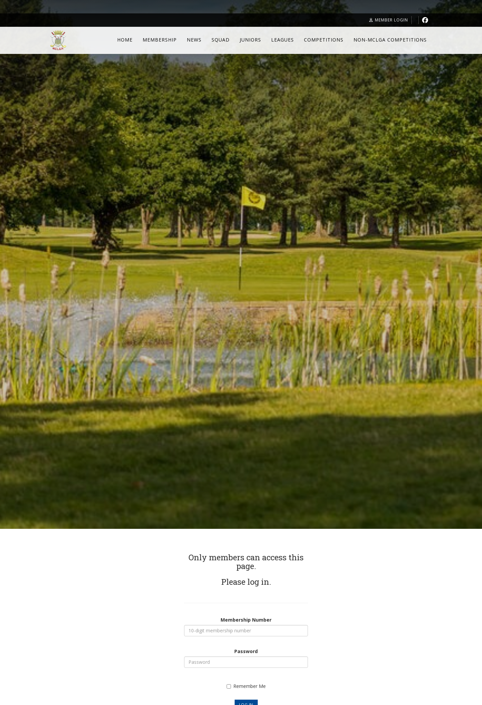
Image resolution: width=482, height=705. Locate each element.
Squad (221, 40)
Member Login (388, 20)
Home (125, 40)
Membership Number (246, 620)
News (194, 40)
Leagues (282, 40)
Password (246, 651)
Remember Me (246, 686)
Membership (160, 40)
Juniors (250, 40)
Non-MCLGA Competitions (390, 40)
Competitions (323, 40)
